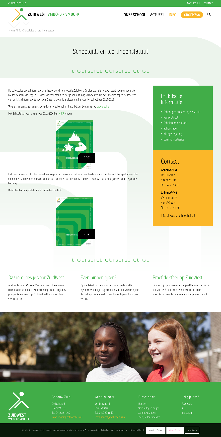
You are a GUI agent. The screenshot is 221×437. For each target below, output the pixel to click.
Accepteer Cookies (156, 430)
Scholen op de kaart (175, 123)
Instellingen (192, 430)
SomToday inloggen (148, 408)
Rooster (142, 404)
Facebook (187, 404)
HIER (61, 113)
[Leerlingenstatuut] (74, 221)
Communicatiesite (173, 139)
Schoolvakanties (146, 413)
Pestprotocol (170, 117)
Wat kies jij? (193, 3)
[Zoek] (209, 14)
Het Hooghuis (18, 3)
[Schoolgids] (74, 144)
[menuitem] (194, 3)
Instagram (187, 413)
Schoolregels (171, 128)
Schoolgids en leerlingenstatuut (181, 112)
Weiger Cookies (175, 430)
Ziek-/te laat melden (149, 417)
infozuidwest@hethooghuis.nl (178, 215)
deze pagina (103, 106)
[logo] (43, 14)
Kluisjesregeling (172, 134)
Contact (208, 3)
